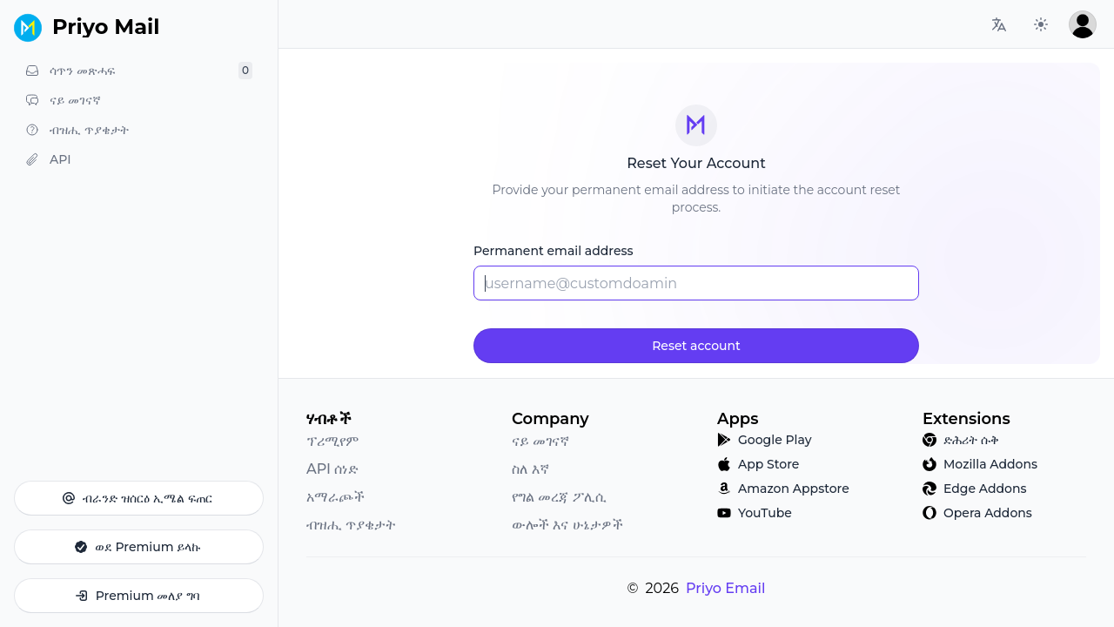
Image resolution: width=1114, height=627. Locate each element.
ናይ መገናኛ (540, 441)
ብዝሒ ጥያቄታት (351, 524)
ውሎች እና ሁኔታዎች (567, 524)
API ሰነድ (332, 469)
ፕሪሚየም (332, 441)
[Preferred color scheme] (1040, 24)
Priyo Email (725, 588)
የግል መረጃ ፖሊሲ (559, 497)
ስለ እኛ (530, 469)
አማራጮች (335, 497)
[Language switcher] (999, 24)
